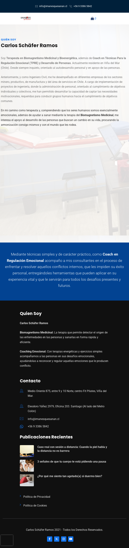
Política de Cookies (35, 505)
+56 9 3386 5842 (83, 6)
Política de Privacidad (36, 496)
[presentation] (7, 540)
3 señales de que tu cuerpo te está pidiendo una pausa (71, 461)
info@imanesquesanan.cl (53, 6)
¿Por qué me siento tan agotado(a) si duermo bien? (69, 476)
